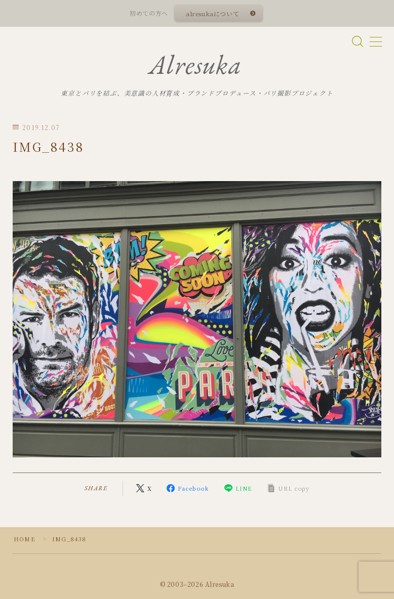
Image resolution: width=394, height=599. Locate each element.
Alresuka (195, 65)
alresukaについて (212, 13)
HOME (24, 539)
